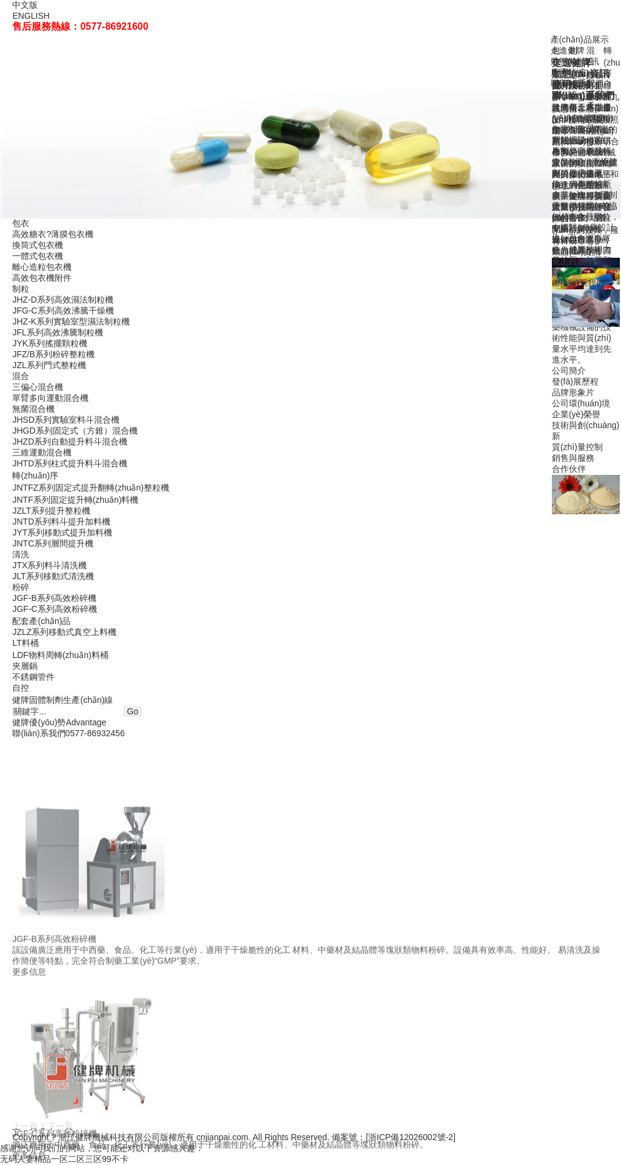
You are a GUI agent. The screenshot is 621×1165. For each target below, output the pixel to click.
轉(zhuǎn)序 (35, 475)
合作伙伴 (569, 469)
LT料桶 (25, 643)
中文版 (25, 5)
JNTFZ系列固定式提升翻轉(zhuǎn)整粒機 (90, 487)
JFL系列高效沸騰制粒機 (57, 332)
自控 (20, 688)
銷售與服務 (573, 458)
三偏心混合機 (37, 387)
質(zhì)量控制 (577, 447)
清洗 (20, 554)
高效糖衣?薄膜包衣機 (52, 234)
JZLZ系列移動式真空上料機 (64, 632)
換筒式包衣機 (37, 245)
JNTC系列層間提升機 (52, 543)
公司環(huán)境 (581, 403)
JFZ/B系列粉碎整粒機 (53, 354)
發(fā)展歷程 (575, 381)
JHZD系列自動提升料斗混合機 (69, 441)
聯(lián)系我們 (578, 283)
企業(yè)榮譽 (576, 414)
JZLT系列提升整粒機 (51, 510)
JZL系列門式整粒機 (49, 365)
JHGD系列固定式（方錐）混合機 (74, 430)
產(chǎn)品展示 (580, 39)
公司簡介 (569, 370)
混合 (20, 376)
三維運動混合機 (42, 452)
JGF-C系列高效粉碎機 (54, 609)
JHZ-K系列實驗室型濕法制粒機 (71, 321)
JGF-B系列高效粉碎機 (54, 598)
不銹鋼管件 (33, 677)
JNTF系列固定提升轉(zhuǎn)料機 (75, 500)
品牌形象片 (573, 392)
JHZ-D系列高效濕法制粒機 (62, 299)
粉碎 (20, 587)
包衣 (20, 223)
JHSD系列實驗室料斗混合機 (65, 420)
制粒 (20, 289)
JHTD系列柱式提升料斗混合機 (69, 463)
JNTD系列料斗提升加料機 (61, 521)
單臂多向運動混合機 (50, 398)
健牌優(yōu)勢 (59, 722)
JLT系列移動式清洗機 (52, 576)
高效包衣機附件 (42, 278)
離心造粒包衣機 (42, 267)
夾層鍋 (25, 666)
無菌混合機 (33, 409)
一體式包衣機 (37, 256)
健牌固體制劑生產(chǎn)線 (62, 700)
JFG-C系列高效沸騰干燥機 (62, 310)
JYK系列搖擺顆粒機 (49, 343)
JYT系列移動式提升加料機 (62, 532)
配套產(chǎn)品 (41, 621)
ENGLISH (30, 16)
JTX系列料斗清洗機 (49, 565)
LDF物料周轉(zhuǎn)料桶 (60, 655)
